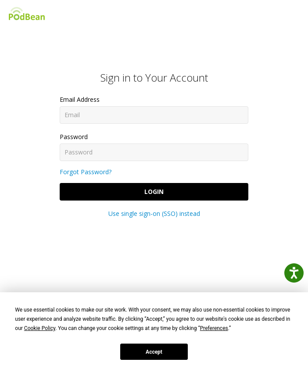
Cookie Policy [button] (39, 328)
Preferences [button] (214, 328)
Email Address (80, 99)
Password (74, 137)
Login (154, 191)
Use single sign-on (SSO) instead (154, 213)
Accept (154, 352)
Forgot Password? (85, 172)
